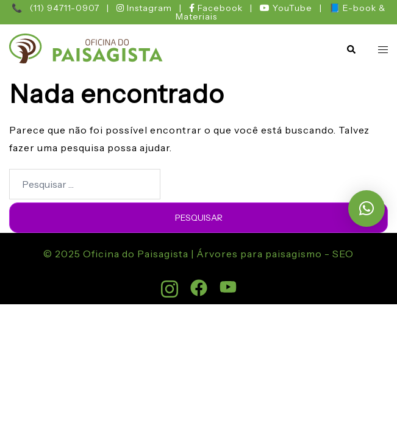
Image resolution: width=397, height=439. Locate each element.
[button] (351, 49)
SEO (342, 254)
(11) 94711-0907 (64, 7)
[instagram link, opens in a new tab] (169, 283)
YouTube (287, 7)
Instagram (145, 7)
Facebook (217, 7)
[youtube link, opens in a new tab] (228, 283)
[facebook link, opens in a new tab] (198, 283)
